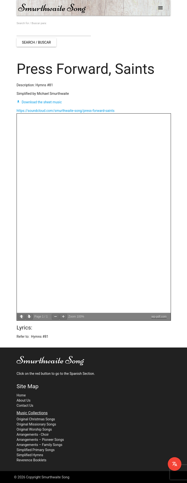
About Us (23, 400)
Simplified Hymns (30, 455)
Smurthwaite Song (52, 7)
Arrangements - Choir (33, 434)
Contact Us (25, 405)
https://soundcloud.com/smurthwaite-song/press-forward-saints (65, 111)
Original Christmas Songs (36, 419)
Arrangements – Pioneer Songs (40, 440)
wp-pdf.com (159, 316)
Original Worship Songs (34, 429)
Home (21, 395)
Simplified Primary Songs (36, 450)
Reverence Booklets (32, 460)
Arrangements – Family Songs (39, 445)
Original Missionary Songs (36, 424)
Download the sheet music (39, 102)
